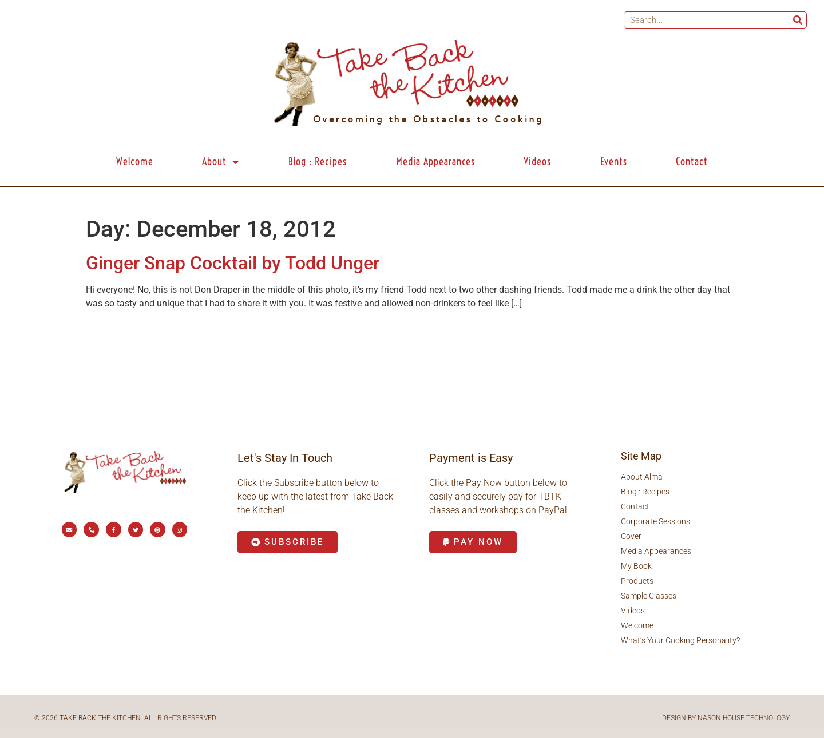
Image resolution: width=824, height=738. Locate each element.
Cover (631, 536)
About (220, 162)
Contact (692, 161)
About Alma (642, 476)
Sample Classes (648, 595)
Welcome (134, 161)
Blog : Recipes (317, 161)
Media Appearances (435, 161)
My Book (636, 566)
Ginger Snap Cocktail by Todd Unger (232, 263)
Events (613, 161)
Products (637, 580)
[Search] (797, 20)
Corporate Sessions (655, 521)
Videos (537, 161)
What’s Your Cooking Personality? (680, 640)
